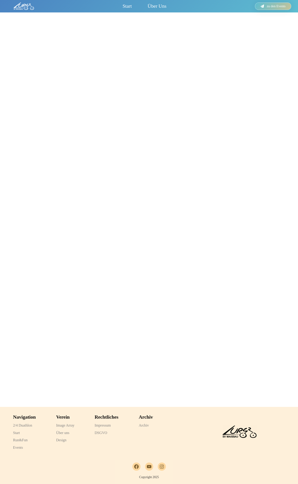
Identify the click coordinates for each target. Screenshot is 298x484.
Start (127, 6)
